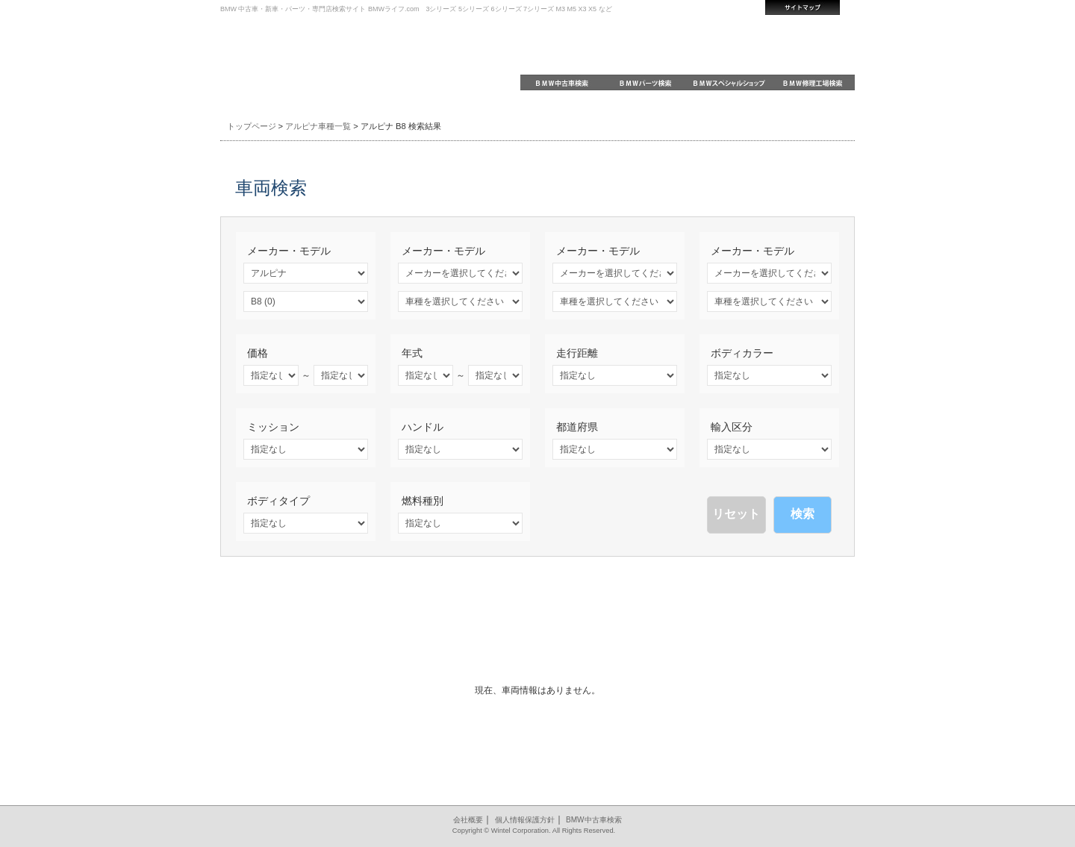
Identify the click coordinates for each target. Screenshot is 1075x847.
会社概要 (468, 820)
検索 (802, 513)
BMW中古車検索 (593, 820)
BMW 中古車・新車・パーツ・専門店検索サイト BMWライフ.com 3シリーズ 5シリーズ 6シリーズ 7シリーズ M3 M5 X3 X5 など (416, 9)
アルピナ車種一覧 (318, 126)
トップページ (251, 126)
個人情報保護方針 (525, 820)
